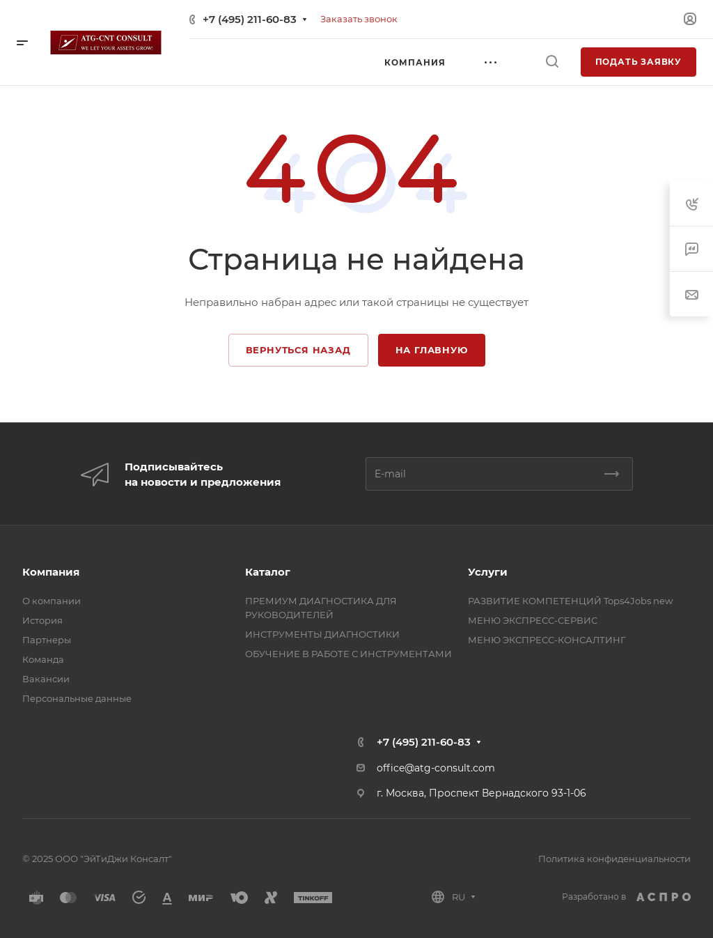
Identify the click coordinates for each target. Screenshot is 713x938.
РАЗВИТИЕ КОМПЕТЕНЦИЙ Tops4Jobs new (570, 600)
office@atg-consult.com (436, 768)
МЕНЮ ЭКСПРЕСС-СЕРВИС (532, 620)
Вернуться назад (298, 349)
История (42, 620)
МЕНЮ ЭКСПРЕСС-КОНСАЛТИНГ (546, 639)
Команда (43, 659)
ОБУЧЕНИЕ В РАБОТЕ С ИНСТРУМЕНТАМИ (348, 653)
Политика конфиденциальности (614, 858)
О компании (51, 600)
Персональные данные (77, 698)
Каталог (267, 571)
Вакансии (46, 678)
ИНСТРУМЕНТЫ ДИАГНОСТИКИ (322, 634)
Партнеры (46, 639)
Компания (50, 571)
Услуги (488, 571)
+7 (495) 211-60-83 (250, 19)
